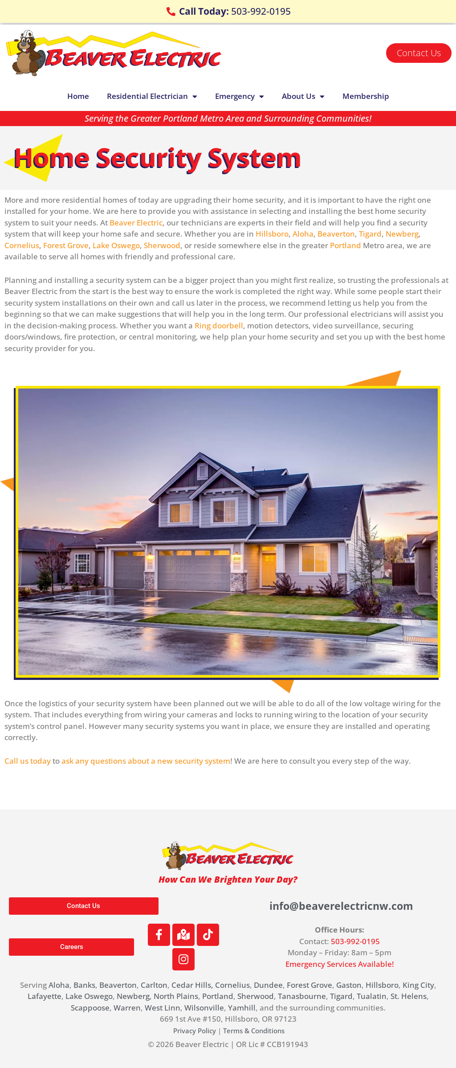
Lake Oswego (116, 245)
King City (418, 985)
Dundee (268, 985)
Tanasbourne (302, 996)
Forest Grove (66, 245)
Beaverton (336, 234)
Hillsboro (272, 234)
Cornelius (21, 245)
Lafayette (44, 996)
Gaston (349, 985)
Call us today (27, 761)
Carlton (154, 985)
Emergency (239, 96)
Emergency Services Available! (339, 964)
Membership (365, 96)
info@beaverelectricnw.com (341, 905)
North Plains (176, 996)
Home (78, 96)
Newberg (402, 234)
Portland (345, 245)
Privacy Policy (194, 1030)
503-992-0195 (355, 941)
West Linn (162, 1008)
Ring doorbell (219, 325)
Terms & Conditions (254, 1030)
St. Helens (409, 996)
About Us (303, 96)
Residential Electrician (152, 96)
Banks (84, 985)
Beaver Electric (136, 222)
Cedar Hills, (192, 985)
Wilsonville (204, 1008)
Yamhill (242, 1008)
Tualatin (372, 996)
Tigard (370, 234)
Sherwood (162, 245)
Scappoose (90, 1008)
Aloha (303, 234)
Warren (127, 1008)
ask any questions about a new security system (145, 761)
